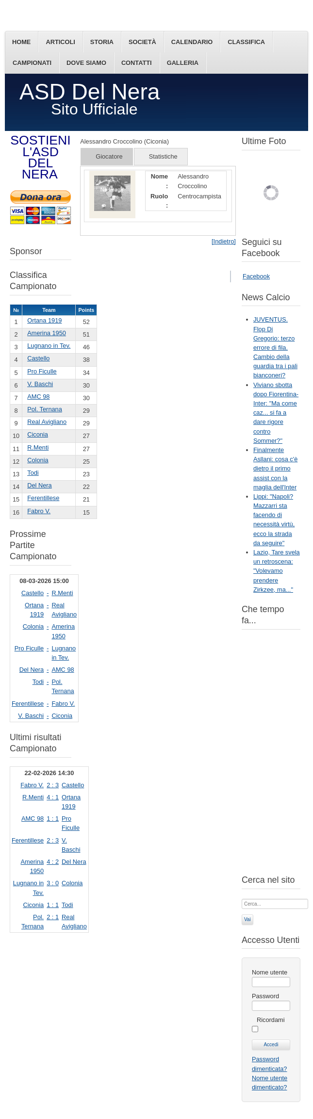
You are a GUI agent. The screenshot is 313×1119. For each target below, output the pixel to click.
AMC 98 (38, 396)
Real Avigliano (46, 421)
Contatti (136, 62)
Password (265, 996)
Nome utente (269, 972)
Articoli (60, 42)
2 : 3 (53, 785)
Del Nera (39, 485)
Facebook (256, 276)
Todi (32, 472)
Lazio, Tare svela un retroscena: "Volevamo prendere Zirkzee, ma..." (276, 571)
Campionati (32, 62)
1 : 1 (53, 818)
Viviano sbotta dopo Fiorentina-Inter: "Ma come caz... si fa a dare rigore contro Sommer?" (275, 412)
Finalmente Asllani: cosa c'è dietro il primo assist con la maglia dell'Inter (275, 468)
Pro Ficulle (41, 371)
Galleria (182, 62)
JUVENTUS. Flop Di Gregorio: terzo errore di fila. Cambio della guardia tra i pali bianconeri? (275, 347)
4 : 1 (53, 797)
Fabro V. (38, 511)
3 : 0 (53, 883)
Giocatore (109, 156)
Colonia (37, 460)
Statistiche (163, 156)
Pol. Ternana (44, 409)
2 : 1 (53, 917)
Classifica (246, 42)
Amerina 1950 (46, 333)
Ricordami (271, 1019)
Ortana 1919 (44, 320)
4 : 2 (53, 861)
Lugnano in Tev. (48, 345)
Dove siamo (86, 62)
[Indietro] (224, 241)
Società (142, 42)
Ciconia (37, 434)
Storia (102, 42)
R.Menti (38, 447)
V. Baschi (40, 384)
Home (21, 42)
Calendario (192, 42)
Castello (38, 358)
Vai (247, 919)
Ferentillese (43, 498)
